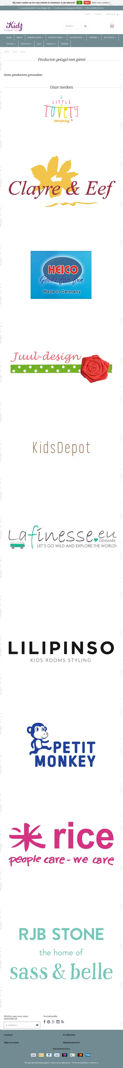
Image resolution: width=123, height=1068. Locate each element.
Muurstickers (56, 37)
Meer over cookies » (101, 3)
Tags (15, 51)
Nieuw (20, 37)
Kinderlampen (35, 37)
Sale (39, 44)
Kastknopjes (77, 37)
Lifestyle (26, 44)
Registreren (110, 14)
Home (9, 37)
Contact (87, 14)
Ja (79, 3)
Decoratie (110, 37)
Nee (87, 3)
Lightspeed (65, 1063)
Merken (64, 44)
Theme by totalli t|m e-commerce (85, 1063)
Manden (94, 37)
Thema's (51, 44)
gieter (23, 51)
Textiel (11, 44)
